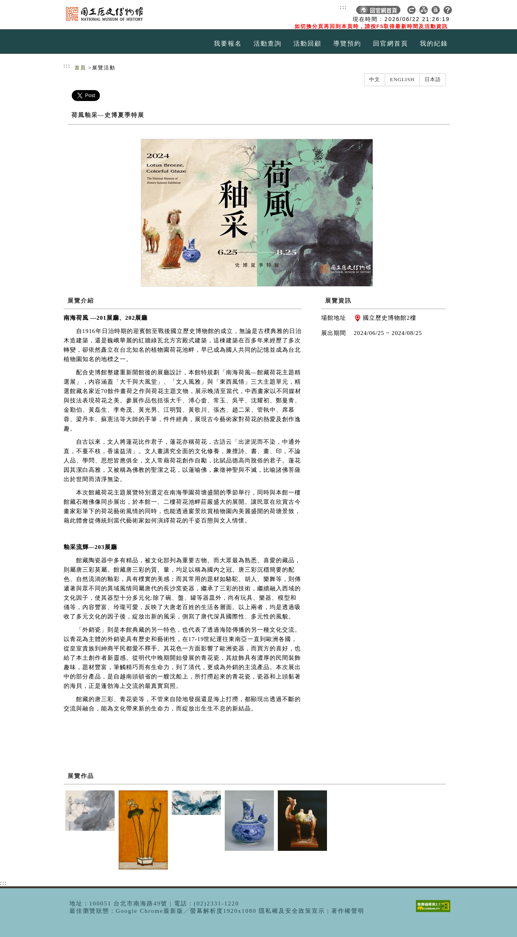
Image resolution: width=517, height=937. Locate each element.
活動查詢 (268, 43)
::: (343, 7)
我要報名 (228, 43)
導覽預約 (347, 43)
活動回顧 (307, 43)
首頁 (80, 68)
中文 (374, 79)
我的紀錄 (434, 43)
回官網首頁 (390, 43)
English (402, 79)
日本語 (433, 79)
